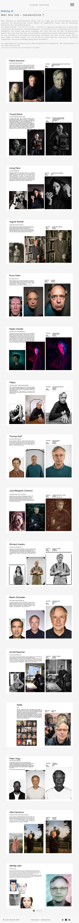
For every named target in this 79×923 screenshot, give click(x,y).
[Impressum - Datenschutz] (40, 919)
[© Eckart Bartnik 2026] (11, 919)
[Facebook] (66, 920)
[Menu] (72, 4)
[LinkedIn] (69, 920)
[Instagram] (63, 920)
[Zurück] (39, 910)
